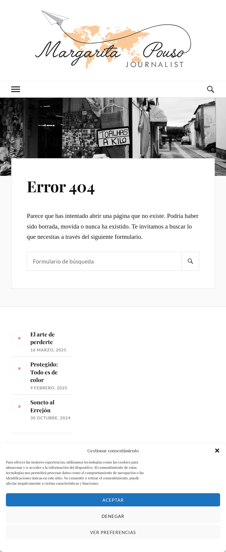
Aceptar (113, 500)
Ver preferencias (113, 532)
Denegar (113, 516)
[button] (217, 450)
